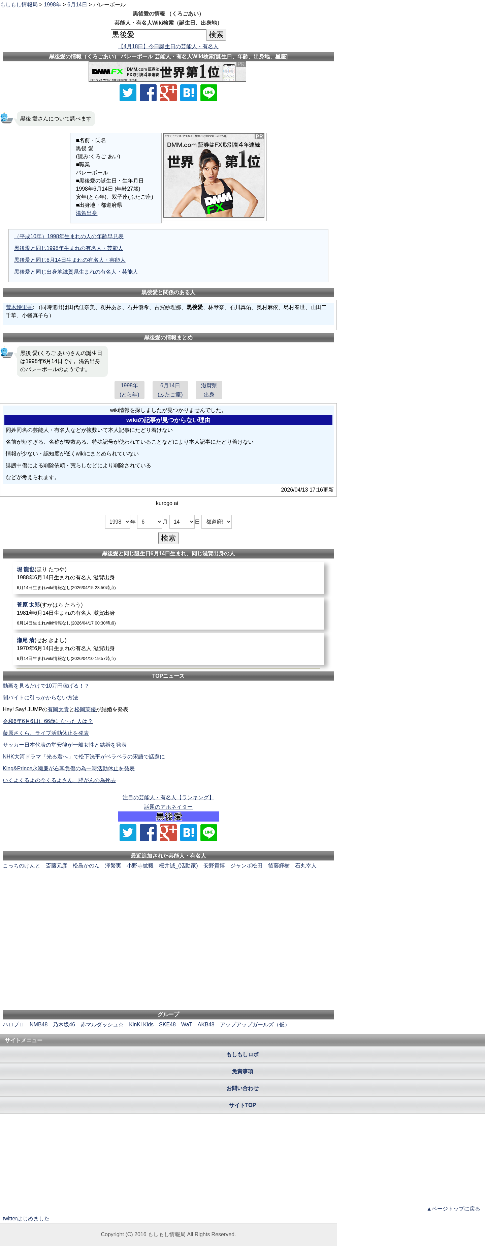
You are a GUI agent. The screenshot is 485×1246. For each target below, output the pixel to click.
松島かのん (86, 865)
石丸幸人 (306, 865)
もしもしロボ (242, 1054)
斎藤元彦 (56, 865)
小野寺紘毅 (140, 865)
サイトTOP (242, 1105)
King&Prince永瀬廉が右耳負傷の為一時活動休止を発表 (69, 768)
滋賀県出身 (209, 390)
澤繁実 (113, 865)
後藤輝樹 (279, 865)
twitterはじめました (26, 1218)
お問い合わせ (242, 1088)
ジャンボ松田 (246, 865)
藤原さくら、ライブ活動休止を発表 (46, 733)
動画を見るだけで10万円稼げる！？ (46, 686)
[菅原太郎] (168, 614)
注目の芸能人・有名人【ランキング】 (168, 797)
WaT (186, 1024)
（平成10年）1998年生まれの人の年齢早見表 (69, 236)
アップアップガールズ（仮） (255, 1024)
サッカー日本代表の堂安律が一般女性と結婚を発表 (65, 745)
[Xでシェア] (128, 92)
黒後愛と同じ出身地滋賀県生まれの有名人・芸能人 (76, 272)
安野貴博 (214, 865)
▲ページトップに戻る (453, 1209)
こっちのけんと (21, 865)
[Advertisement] (168, 890)
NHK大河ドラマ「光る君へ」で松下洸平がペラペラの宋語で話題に (84, 756)
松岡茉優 (85, 709)
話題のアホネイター (168, 807)
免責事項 (242, 1071)
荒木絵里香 (19, 307)
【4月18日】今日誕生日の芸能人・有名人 (168, 46)
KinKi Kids (141, 1024)
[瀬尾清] (168, 649)
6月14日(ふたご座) (170, 390)
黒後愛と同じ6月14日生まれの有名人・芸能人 (70, 260)
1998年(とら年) (129, 390)
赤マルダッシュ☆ (102, 1024)
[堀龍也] (168, 578)
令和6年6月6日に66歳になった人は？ (48, 721)
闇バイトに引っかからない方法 (40, 697)
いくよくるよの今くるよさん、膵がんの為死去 (59, 780)
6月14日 (77, 4)
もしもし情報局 (19, 4)
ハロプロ (13, 1024)
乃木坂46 (64, 1024)
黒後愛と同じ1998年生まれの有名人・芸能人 (68, 248)
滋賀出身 (86, 213)
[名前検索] (158, 34)
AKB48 (206, 1024)
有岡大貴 (58, 709)
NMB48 (38, 1024)
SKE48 (167, 1024)
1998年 (52, 4)
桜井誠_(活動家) (178, 865)
